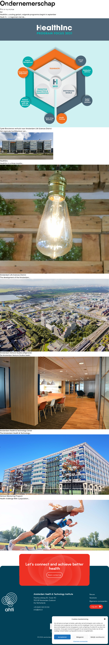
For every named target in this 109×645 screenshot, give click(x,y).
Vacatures (93, 598)
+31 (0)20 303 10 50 (41, 607)
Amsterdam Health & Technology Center (16, 430)
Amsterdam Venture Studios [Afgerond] (16, 353)
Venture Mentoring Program (11, 496)
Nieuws (92, 594)
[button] (105, 619)
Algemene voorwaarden (80, 641)
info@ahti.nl (38, 610)
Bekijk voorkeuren (97, 637)
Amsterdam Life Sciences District (13, 275)
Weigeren (80, 637)
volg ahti (96, 606)
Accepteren (62, 637)
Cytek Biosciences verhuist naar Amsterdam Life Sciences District (26, 128)
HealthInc (4, 161)
